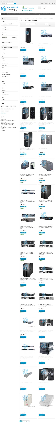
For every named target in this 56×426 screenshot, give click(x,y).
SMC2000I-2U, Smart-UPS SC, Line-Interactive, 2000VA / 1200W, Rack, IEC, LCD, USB (27, 227)
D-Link (15, 106)
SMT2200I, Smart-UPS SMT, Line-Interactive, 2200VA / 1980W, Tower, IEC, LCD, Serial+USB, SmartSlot (28, 279)
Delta (3, 56)
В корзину (23, 50)
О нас (7, 1)
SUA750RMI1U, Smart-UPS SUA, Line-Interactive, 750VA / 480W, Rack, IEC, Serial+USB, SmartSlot (26, 357)
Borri (3, 51)
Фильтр (4, 18)
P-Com (3, 83)
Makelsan (4, 79)
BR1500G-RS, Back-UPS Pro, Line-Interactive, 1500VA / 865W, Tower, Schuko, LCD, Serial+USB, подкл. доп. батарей (28, 123)
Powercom (4, 85)
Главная (4, 14)
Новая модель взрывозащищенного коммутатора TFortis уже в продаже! (7, 124)
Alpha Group (4, 45)
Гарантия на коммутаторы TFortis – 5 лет (8, 120)
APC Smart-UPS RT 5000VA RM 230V (45, 69)
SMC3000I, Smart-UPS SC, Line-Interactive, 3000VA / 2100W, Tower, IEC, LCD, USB (46, 227)
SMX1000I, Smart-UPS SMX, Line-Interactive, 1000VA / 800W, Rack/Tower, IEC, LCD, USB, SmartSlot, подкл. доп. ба (28, 331)
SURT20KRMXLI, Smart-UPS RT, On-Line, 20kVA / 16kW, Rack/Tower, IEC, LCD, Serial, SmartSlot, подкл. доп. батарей (46, 357)
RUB (42, 3)
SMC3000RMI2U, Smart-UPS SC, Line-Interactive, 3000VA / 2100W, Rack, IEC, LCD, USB (27, 253)
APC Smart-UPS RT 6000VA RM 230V (26, 95)
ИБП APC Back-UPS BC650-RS (25, 409)
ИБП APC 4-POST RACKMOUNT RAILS (26, 382)
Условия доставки (39, 14)
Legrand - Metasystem (6, 74)
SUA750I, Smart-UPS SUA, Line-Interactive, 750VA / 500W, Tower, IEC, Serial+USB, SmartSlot (46, 331)
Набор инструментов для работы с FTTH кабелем (8, 128)
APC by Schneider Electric (7, 47)
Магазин (3, 1)
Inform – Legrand (5, 72)
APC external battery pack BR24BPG (26, 43)
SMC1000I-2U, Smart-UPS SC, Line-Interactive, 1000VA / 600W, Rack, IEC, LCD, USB (27, 201)
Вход (46, 3)
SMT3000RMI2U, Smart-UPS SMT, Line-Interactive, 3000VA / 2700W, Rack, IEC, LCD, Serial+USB (27, 305)
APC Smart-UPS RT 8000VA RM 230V (45, 95)
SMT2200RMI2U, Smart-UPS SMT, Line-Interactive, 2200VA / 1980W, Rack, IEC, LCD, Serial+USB (46, 279)
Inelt (3, 69)
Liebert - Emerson (5, 76)
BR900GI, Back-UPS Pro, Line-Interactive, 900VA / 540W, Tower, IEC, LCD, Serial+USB (27, 149)
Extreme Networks (7, 108)
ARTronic (3, 49)
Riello (3, 88)
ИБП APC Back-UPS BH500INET (44, 409)
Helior (3, 67)
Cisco (11, 106)
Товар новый (5, 29)
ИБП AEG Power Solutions (7, 42)
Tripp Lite (4, 92)
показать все (3, 113)
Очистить (14, 37)
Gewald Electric (5, 65)
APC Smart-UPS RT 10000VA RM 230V (26, 69)
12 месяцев (5, 34)
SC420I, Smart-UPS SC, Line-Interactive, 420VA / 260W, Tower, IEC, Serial (27, 175)
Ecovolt (3, 60)
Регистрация (52, 3)
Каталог (9, 14)
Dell (2, 108)
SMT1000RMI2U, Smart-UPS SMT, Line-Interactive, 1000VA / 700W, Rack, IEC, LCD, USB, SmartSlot (46, 253)
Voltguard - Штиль (5, 94)
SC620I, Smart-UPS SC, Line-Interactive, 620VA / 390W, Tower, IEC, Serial (45, 175)
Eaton (3, 58)
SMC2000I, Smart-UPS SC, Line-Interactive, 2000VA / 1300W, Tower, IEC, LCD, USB (46, 201)
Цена (9, 21)
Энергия (3, 99)
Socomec (4, 90)
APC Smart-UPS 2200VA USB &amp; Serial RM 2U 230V (46, 44)
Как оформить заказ (18, 14)
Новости (11, 1)
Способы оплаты (29, 14)
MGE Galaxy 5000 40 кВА (43, 148)
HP (12, 108)
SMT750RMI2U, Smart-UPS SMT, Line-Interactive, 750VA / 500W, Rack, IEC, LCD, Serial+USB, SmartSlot (46, 305)
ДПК (3, 97)
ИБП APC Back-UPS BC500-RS (44, 382)
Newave (3, 81)
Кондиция (9, 27)
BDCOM (2, 106)
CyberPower (4, 54)
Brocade (7, 106)
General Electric (5, 63)
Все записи (3, 130)
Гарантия (9, 32)
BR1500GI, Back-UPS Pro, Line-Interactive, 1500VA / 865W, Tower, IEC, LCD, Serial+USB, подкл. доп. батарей (46, 123)
